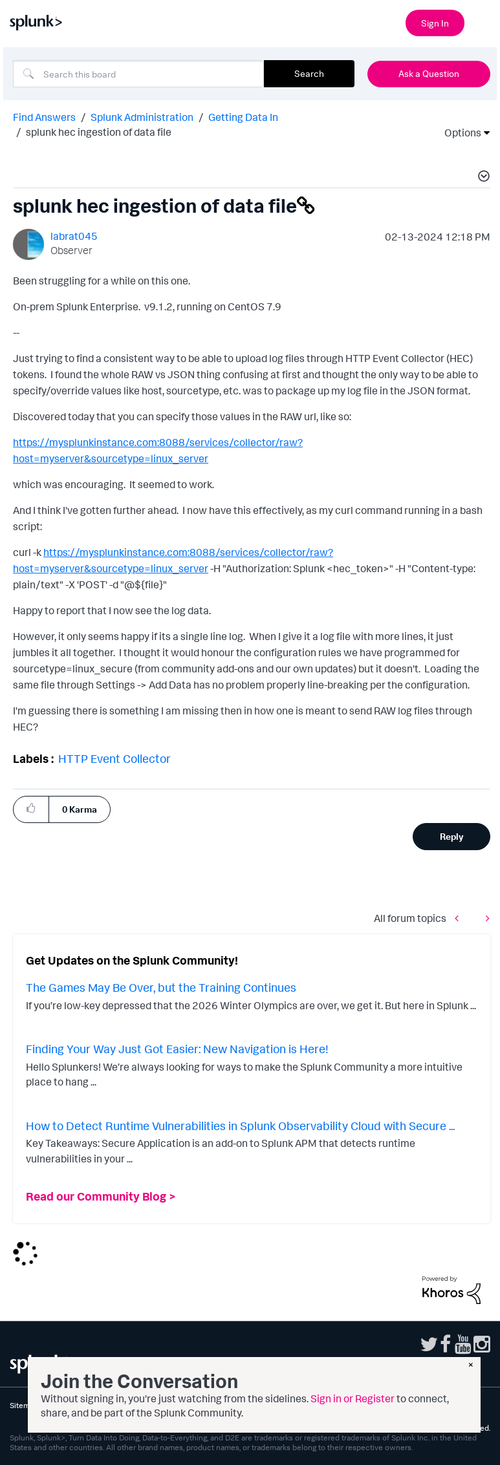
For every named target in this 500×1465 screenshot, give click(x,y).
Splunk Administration (142, 117)
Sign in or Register (352, 1398)
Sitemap (24, 1405)
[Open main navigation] (482, 21)
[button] (481, 177)
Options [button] (458, 132)
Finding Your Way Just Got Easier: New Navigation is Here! (177, 1049)
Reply (452, 836)
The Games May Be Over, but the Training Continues (161, 987)
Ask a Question (428, 73)
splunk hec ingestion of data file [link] (98, 131)
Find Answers (44, 117)
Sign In (435, 22)
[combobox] (138, 73)
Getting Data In (243, 117)
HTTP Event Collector (114, 758)
